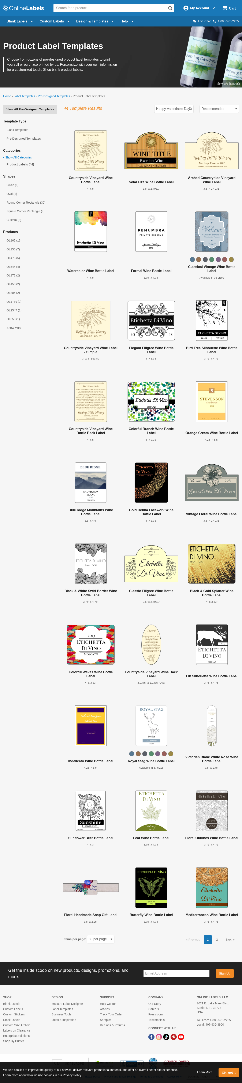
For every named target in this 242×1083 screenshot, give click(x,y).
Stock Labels (11, 1020)
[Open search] (170, 8)
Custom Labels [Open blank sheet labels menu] (55, 21)
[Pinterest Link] (174, 1036)
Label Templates (24, 96)
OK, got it (229, 1072)
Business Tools (61, 1014)
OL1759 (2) (14, 301)
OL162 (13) (14, 240)
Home (7, 96)
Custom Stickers (14, 1014)
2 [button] (217, 939)
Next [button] (229, 939)
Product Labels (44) (20, 164)
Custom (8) (14, 220)
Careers (153, 1009)
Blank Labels (11, 1003)
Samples (105, 1020)
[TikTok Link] (166, 1036)
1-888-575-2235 (226, 21)
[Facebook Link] (151, 1036)
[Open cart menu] (229, 8)
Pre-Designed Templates (54, 96)
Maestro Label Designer (67, 1003)
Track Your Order (111, 1014)
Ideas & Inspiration (64, 1020)
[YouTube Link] (181, 1036)
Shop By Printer (13, 1041)
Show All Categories (17, 157)
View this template (228, 83)
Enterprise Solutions (16, 1035)
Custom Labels (13, 1009)
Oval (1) (12, 194)
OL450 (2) (13, 284)
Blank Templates (17, 130)
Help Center (108, 1003)
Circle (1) (13, 185)
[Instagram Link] (159, 1036)
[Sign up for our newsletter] (176, 973)
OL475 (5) (13, 258)
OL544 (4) (13, 266)
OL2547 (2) (14, 310)
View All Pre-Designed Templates (30, 109)
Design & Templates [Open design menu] (95, 21)
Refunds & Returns (112, 1025)
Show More (14, 327)
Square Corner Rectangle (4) (26, 211)
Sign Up (224, 973)
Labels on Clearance (16, 1030)
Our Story (154, 1003)
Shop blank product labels (62, 69)
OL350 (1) (13, 319)
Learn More (204, 1072)
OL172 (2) (13, 275)
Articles (105, 1009)
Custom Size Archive (16, 1025)
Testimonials (156, 1020)
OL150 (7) (13, 249)
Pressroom (155, 1014)
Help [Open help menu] (126, 21)
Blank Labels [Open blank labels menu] (20, 21)
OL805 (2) (13, 292)
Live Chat (202, 21)
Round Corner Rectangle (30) (26, 202)
